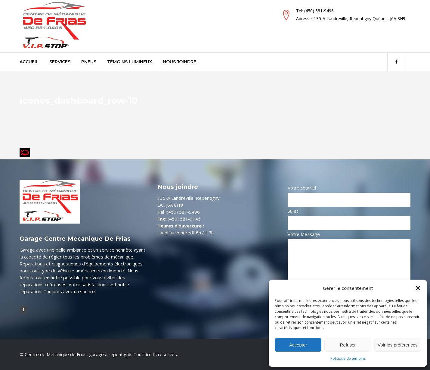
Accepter (298, 344)
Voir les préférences (398, 344)
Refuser (348, 344)
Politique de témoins (348, 358)
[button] (418, 288)
